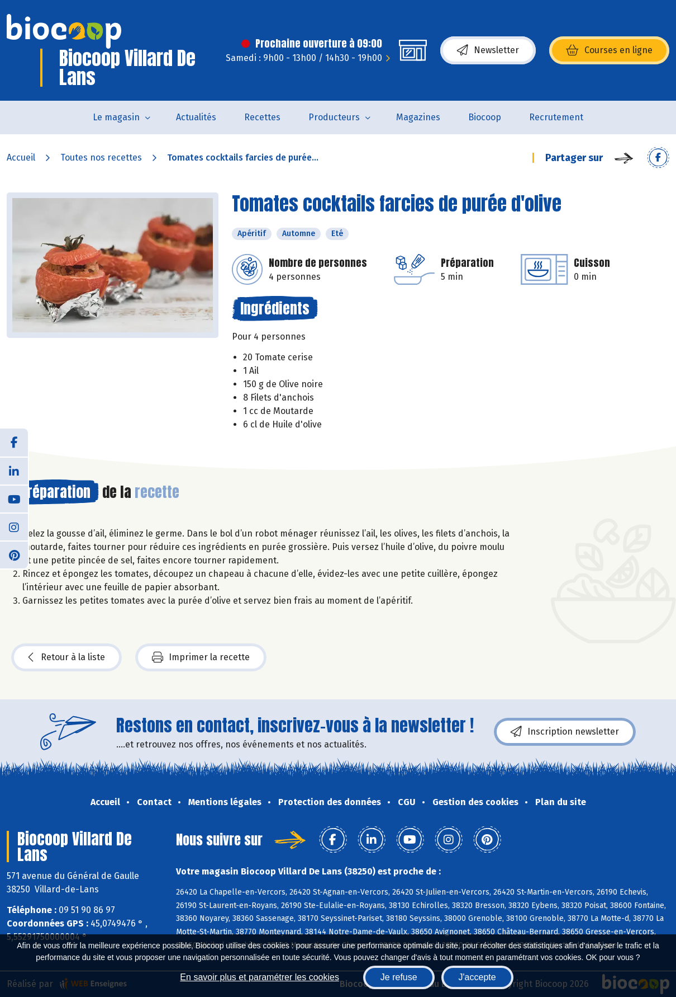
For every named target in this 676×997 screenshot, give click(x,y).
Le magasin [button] (116, 117)
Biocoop (484, 117)
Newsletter (488, 50)
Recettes (262, 117)
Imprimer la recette (201, 657)
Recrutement (556, 117)
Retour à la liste (66, 657)
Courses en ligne (609, 50)
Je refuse (398, 977)
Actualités (196, 117)
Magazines (418, 117)
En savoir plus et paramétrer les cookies (259, 977)
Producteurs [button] (334, 117)
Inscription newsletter (565, 731)
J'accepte (477, 977)
